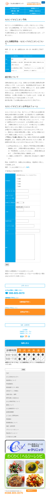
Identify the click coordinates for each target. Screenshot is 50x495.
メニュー (43, 2)
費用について (15, 13)
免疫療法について (35, 8)
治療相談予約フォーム (31, 490)
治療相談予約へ (25, 302)
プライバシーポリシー (12, 429)
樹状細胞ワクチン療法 (12, 387)
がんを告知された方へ (15, 8)
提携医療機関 (10, 412)
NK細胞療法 (9, 383)
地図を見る (25, 343)
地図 (27, 167)
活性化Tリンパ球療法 (12, 391)
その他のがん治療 (11, 436)
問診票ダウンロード (11, 433)
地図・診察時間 (10, 426)
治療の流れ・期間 (15, 11)
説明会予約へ (25, 312)
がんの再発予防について (13, 401)
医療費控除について (11, 422)
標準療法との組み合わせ (35, 11)
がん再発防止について (35, 13)
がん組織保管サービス (12, 408)
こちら (15, 70)
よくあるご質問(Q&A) (12, 415)
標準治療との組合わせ (12, 398)
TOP (7, 373)
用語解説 (8, 419)
